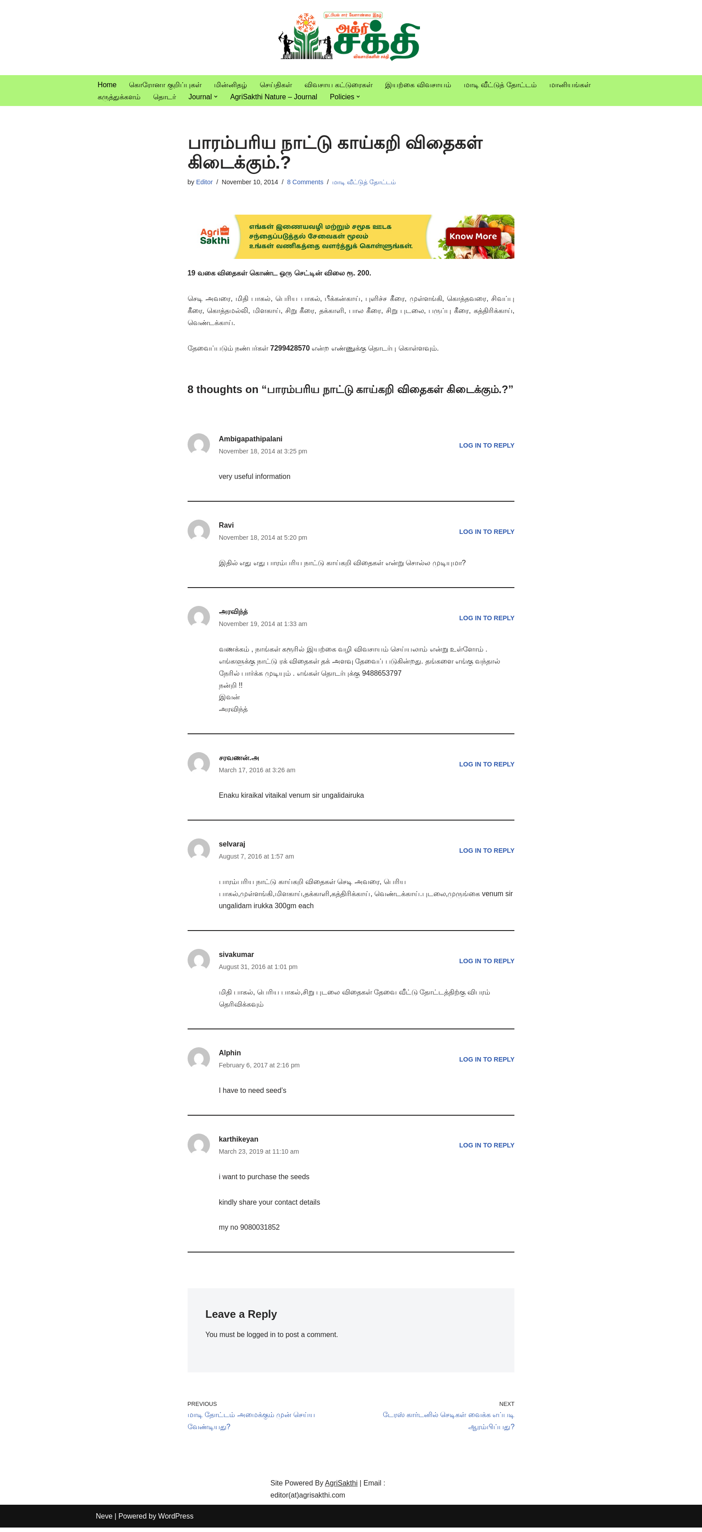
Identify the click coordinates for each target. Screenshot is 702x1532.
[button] (216, 96)
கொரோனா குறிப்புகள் (165, 85)
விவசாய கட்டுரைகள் (338, 85)
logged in (261, 1339)
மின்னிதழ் (230, 85)
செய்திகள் (276, 85)
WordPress (175, 1520)
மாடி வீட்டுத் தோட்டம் (500, 85)
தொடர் (164, 97)
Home (107, 85)
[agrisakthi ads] (351, 257)
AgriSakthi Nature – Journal (274, 97)
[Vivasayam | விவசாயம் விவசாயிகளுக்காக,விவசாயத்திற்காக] (351, 37)
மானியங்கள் (570, 85)
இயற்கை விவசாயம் (418, 85)
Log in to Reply (486, 445)
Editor (204, 182)
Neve (104, 1520)
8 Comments (305, 182)
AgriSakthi (341, 1487)
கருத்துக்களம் (119, 97)
